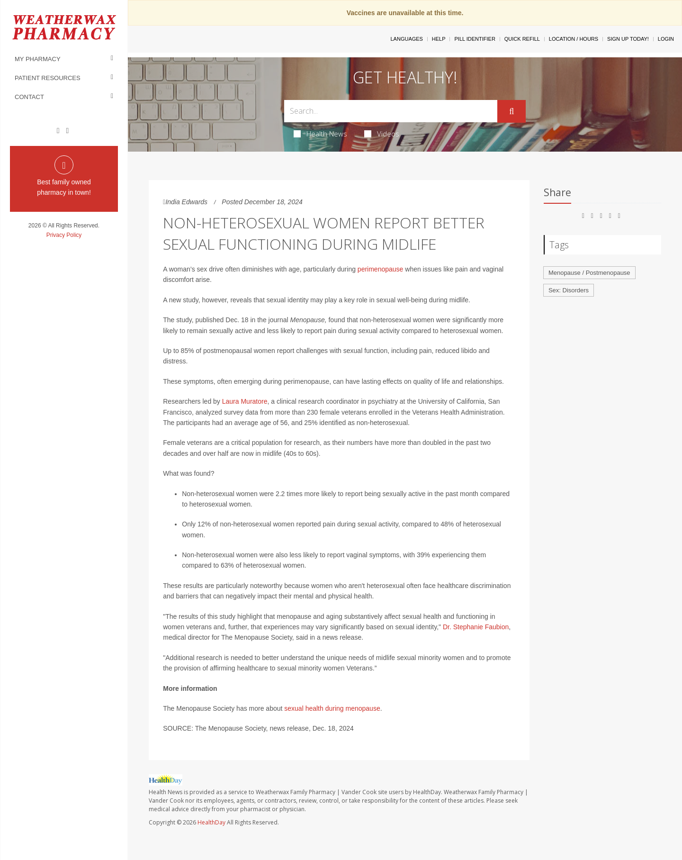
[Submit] (511, 111)
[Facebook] (58, 131)
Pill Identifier (474, 39)
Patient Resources (48, 77)
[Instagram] (67, 131)
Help (439, 39)
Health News (320, 133)
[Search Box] (391, 111)
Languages (406, 39)
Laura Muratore (245, 401)
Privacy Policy (64, 235)
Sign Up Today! (628, 39)
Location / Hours (573, 39)
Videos (381, 133)
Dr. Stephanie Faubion (476, 627)
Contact (29, 96)
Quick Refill (522, 39)
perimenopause (381, 269)
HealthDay (211, 822)
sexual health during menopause (332, 708)
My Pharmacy (38, 59)
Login (666, 39)
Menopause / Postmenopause (589, 272)
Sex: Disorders (568, 290)
